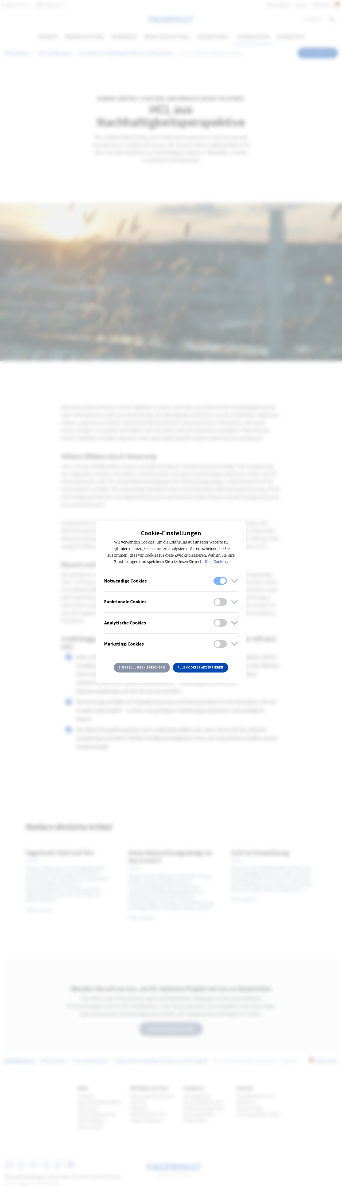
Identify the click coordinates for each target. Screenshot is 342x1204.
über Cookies (216, 562)
